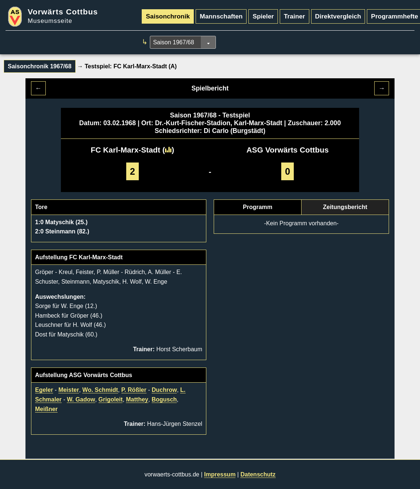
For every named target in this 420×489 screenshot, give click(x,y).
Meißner (46, 409)
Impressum (219, 474)
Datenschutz (257, 474)
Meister (68, 390)
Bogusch (164, 399)
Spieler (263, 16)
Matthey (137, 399)
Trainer (294, 16)
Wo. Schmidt (100, 390)
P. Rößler (134, 390)
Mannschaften (221, 16)
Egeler (44, 390)
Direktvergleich (338, 16)
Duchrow (164, 390)
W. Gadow (81, 399)
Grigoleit (111, 399)
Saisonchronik (168, 16)
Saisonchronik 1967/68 (40, 66)
